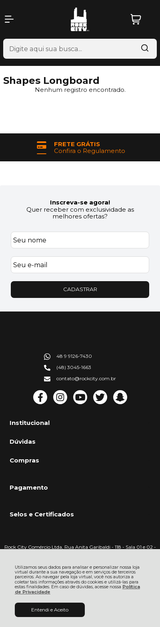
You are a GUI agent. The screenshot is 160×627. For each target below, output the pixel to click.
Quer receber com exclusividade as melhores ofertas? (80, 213)
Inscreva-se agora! (80, 202)
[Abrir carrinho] (141, 19)
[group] (80, 148)
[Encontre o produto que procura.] (145, 49)
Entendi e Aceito (49, 610)
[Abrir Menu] (9, 19)
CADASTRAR (80, 289)
